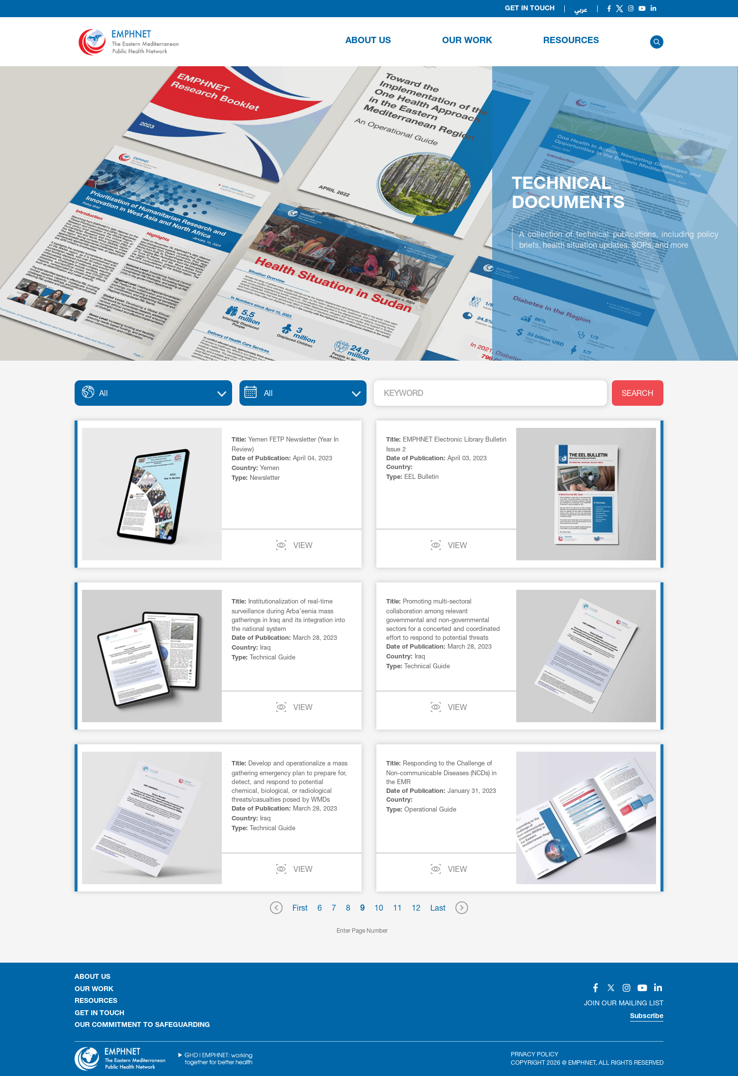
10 (378, 907)
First (300, 907)
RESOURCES (571, 41)
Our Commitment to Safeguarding (142, 1025)
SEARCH (638, 392)
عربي (581, 8)
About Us (368, 41)
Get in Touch (529, 8)
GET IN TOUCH (99, 1013)
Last (438, 907)
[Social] (609, 8)
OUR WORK (467, 41)
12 (416, 907)
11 (397, 907)
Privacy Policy (534, 1054)
